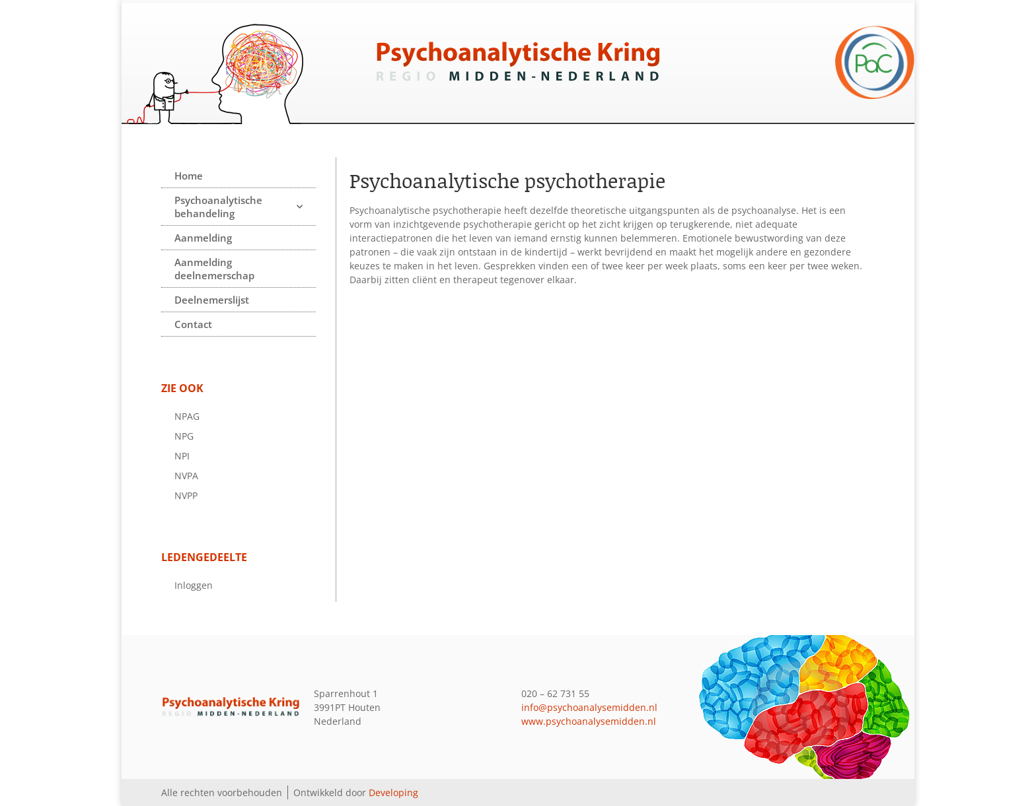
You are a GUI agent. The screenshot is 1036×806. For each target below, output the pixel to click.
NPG (184, 436)
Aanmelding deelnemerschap (214, 268)
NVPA (186, 475)
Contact (193, 324)
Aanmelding (203, 237)
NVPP (186, 495)
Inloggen (193, 585)
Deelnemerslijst (211, 299)
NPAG (187, 416)
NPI (182, 456)
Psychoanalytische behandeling (238, 206)
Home (188, 175)
